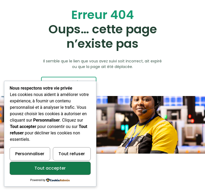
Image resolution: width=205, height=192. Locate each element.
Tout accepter (50, 168)
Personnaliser (29, 154)
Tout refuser (71, 154)
